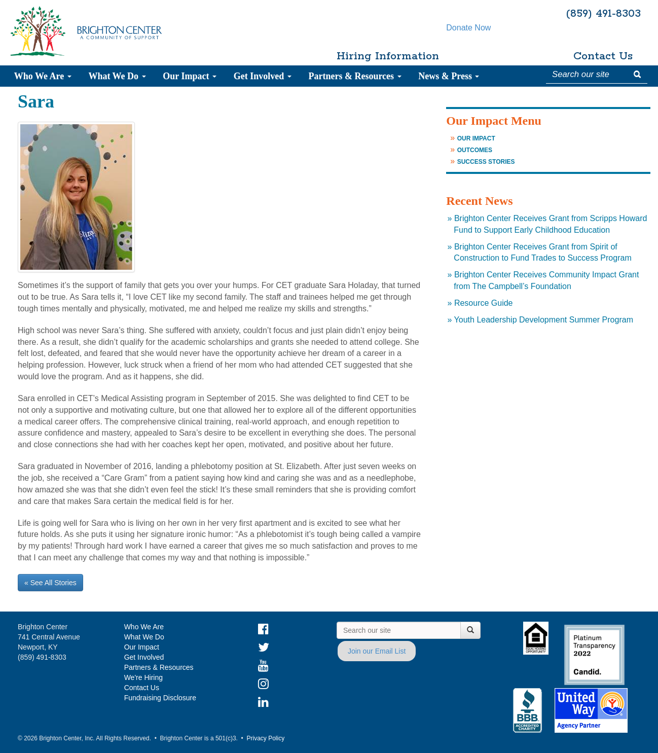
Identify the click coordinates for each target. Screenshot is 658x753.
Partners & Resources (354, 76)
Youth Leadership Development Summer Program (543, 319)
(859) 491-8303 (603, 14)
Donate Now (493, 56)
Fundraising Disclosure (160, 698)
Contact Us (603, 56)
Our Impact (189, 76)
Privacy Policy (265, 738)
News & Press (448, 76)
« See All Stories (50, 583)
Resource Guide (483, 303)
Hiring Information (384, 56)
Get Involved (262, 76)
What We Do (116, 76)
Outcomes (474, 150)
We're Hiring (143, 677)
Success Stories (486, 161)
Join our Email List (377, 651)
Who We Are (42, 76)
